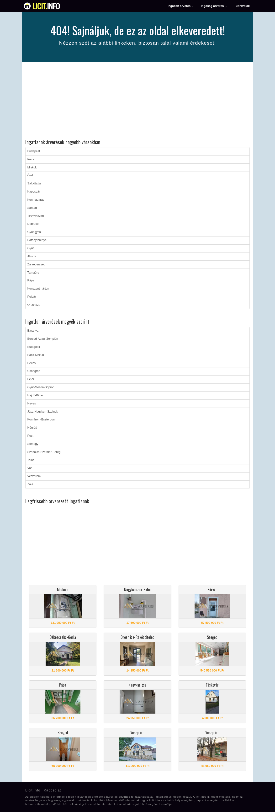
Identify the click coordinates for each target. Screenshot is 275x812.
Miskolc (32, 167)
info (46, 5)
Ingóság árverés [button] (214, 6)
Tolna (31, 460)
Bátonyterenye (37, 240)
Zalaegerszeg (36, 264)
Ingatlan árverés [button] (181, 6)
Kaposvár (33, 191)
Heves (31, 403)
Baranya (33, 330)
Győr (30, 248)
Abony (31, 256)
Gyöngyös (34, 232)
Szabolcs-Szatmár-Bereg (44, 452)
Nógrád (32, 427)
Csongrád (33, 371)
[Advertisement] (137, 101)
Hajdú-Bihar (35, 395)
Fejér (30, 379)
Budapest (33, 151)
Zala (30, 484)
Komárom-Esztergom (41, 419)
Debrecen (33, 224)
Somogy (32, 444)
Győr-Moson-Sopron (40, 387)
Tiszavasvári (35, 216)
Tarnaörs (33, 272)
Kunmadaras (35, 199)
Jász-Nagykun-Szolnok (42, 411)
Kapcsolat (52, 790)
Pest (30, 435)
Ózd (30, 175)
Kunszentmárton (38, 288)
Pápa (30, 280)
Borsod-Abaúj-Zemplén (42, 338)
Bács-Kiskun (35, 355)
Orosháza (33, 305)
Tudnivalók (242, 6)
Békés (31, 363)
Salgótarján (34, 183)
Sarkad (32, 208)
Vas (29, 468)
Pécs (30, 159)
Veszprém (34, 476)
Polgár (31, 296)
